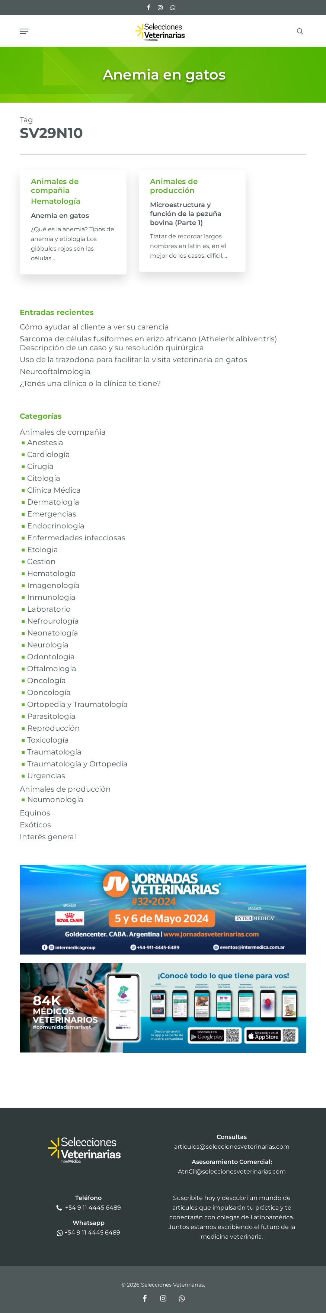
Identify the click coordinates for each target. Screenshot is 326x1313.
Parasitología (51, 716)
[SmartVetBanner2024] (163, 1056)
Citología (43, 478)
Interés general (48, 836)
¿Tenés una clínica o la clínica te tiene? (90, 383)
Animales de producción (174, 186)
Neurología (47, 644)
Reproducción (53, 728)
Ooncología (49, 692)
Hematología (55, 201)
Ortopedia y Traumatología (77, 704)
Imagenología (53, 585)
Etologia (42, 549)
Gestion (41, 561)
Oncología (46, 680)
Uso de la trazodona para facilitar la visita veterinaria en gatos (133, 359)
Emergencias (51, 513)
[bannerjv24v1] (163, 958)
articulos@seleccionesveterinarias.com (232, 1146)
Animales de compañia (55, 186)
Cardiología (48, 454)
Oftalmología (51, 668)
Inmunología (51, 597)
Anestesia (45, 442)
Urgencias (46, 775)
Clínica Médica (54, 490)
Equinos (35, 812)
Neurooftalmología (55, 371)
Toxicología (48, 740)
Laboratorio (49, 609)
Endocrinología (55, 525)
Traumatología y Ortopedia (77, 763)
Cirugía (40, 466)
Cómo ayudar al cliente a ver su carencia (94, 326)
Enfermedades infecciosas (76, 537)
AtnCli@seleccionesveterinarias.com (232, 1171)
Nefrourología (53, 621)
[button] (24, 31)
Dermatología (53, 502)
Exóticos (35, 824)
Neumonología (55, 799)
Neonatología (52, 632)
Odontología (51, 656)
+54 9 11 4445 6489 (93, 1207)
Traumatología (54, 751)
